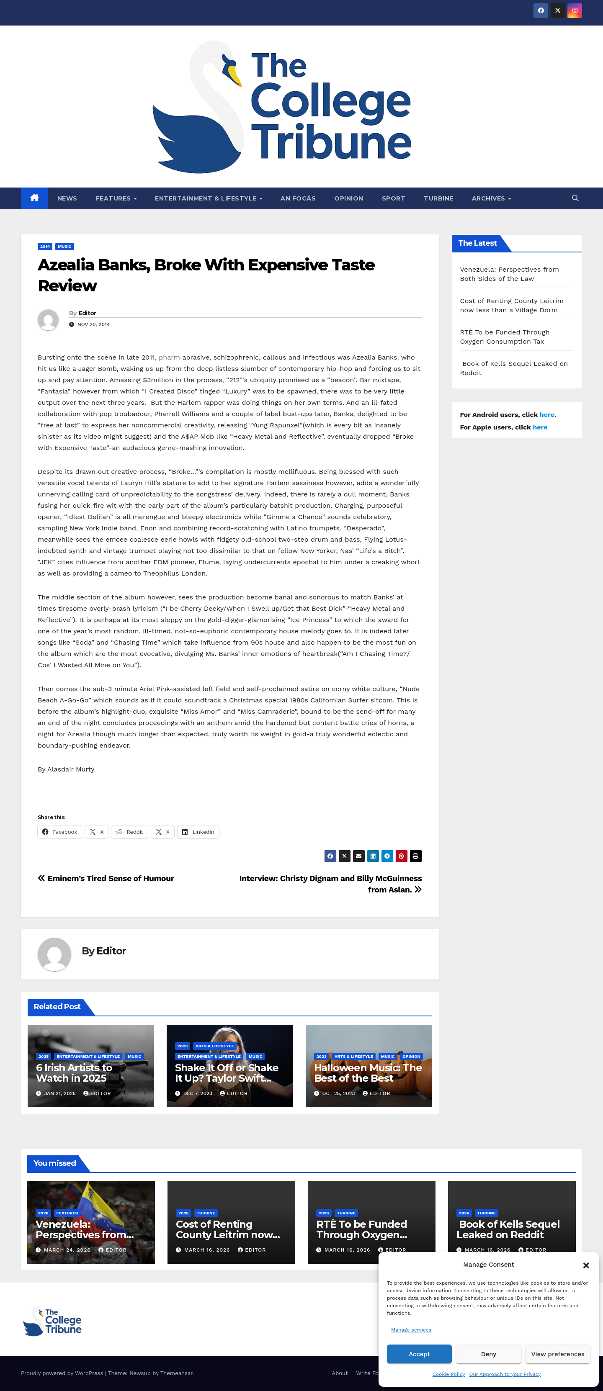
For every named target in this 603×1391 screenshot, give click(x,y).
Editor (87, 313)
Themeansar (176, 1373)
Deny (488, 1354)
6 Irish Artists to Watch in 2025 (74, 1073)
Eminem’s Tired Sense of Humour (106, 878)
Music (65, 246)
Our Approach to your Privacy (505, 1374)
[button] (586, 1264)
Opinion (348, 198)
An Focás (298, 198)
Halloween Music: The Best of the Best (368, 1073)
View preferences (558, 1354)
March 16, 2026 (208, 1250)
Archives (490, 198)
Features (114, 198)
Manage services (411, 1330)
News (67, 198)
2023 (183, 1046)
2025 (44, 1056)
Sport (394, 198)
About (340, 1373)
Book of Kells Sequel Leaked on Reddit (508, 1229)
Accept (419, 1354)
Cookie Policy (449, 1374)
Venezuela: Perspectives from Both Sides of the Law (89, 1234)
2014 (45, 246)
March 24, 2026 (68, 1250)
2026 (43, 1213)
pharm (169, 357)
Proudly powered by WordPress (63, 1373)
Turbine (439, 198)
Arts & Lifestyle (215, 1046)
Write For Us (372, 1373)
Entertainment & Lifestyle (206, 198)
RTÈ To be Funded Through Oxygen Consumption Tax (361, 1234)
